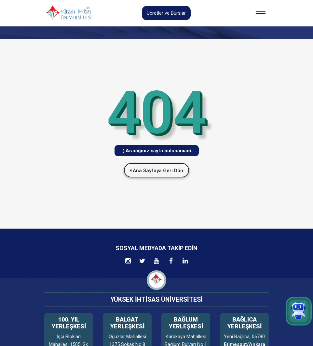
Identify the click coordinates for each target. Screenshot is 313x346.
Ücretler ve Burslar (166, 13)
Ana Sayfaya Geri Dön (156, 170)
